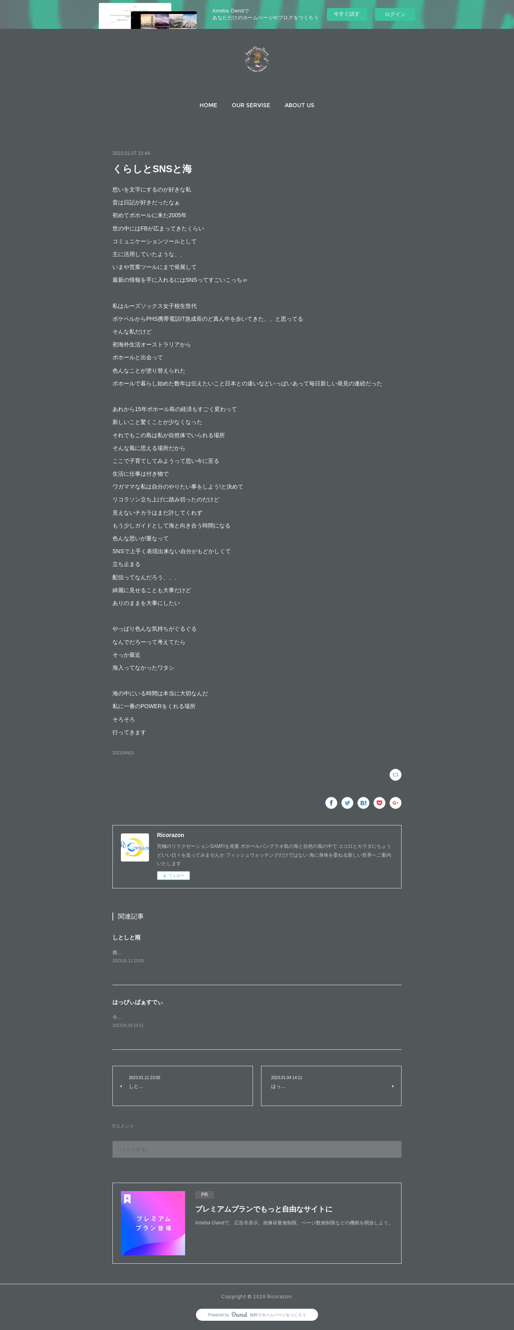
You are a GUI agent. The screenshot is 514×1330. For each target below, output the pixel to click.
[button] (208, 105)
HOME (208, 105)
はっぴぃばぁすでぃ (137, 1003)
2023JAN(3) (123, 753)
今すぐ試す (347, 14)
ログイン (395, 14)
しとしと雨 (126, 937)
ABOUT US (299, 105)
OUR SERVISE (251, 105)
